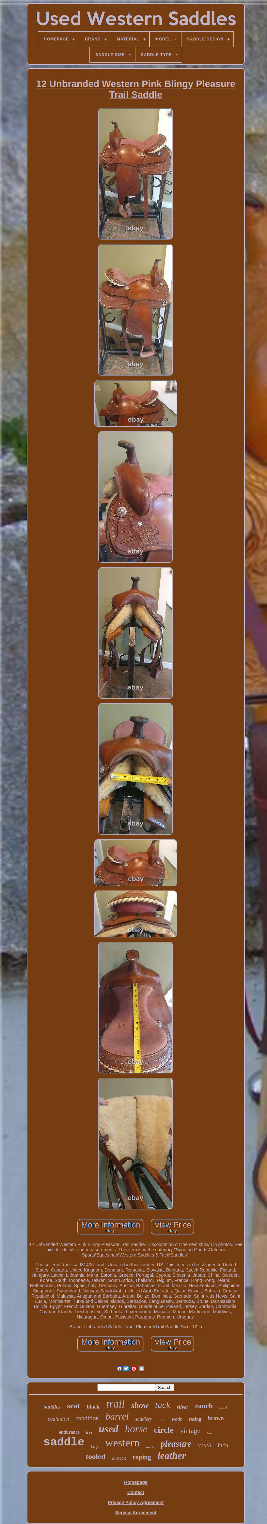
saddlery (143, 1419)
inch (223, 1445)
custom (119, 1458)
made (150, 1447)
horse (136, 1429)
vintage (190, 1431)
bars (210, 1433)
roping (142, 1457)
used (108, 1429)
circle (164, 1430)
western (122, 1443)
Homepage (136, 1482)
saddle (64, 1442)
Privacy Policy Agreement (136, 1502)
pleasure (176, 1444)
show (140, 1405)
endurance (69, 1432)
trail (115, 1404)
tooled (95, 1457)
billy (95, 1446)
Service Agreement (135, 1512)
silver (183, 1407)
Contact (135, 1492)
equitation (58, 1419)
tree (89, 1432)
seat (73, 1405)
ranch (204, 1406)
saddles (52, 1407)
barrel (117, 1416)
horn (162, 1420)
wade (177, 1419)
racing (195, 1419)
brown (216, 1418)
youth (204, 1445)
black (93, 1407)
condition (87, 1418)
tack (162, 1405)
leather (171, 1455)
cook (223, 1407)
